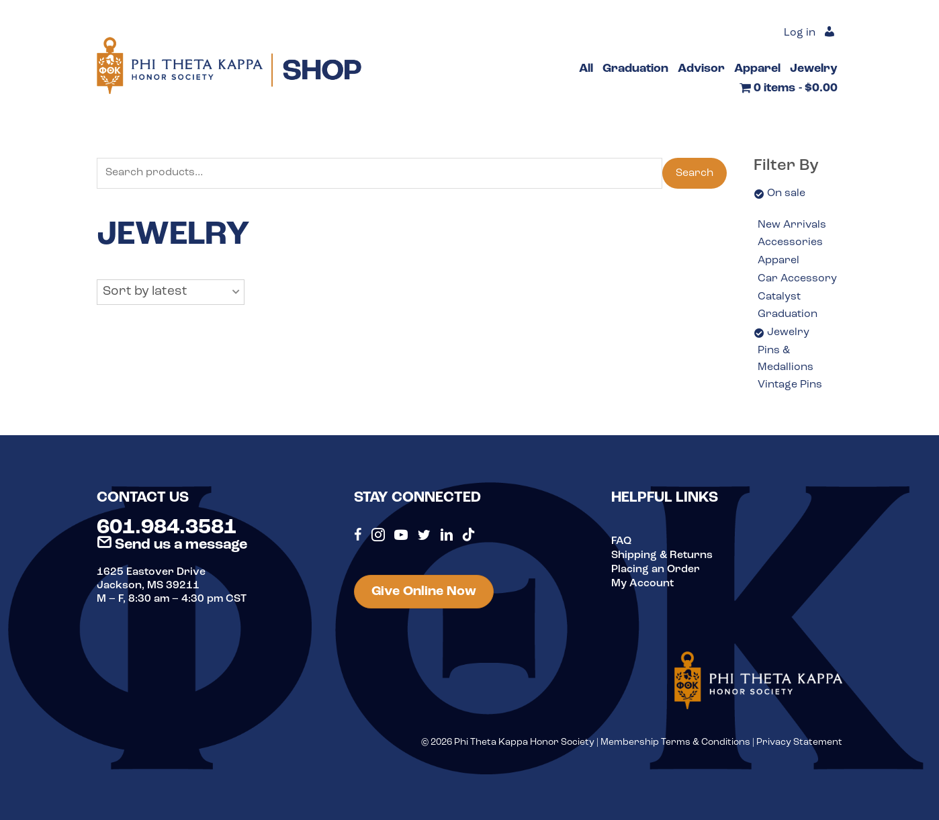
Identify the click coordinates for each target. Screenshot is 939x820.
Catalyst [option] (779, 296)
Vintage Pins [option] (790, 384)
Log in (799, 33)
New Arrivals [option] (792, 225)
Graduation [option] (787, 314)
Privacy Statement (799, 742)
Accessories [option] (790, 242)
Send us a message (172, 545)
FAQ (621, 541)
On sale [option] (786, 193)
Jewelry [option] (788, 332)
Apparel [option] (778, 260)
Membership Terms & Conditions (675, 742)
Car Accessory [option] (797, 278)
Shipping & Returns (662, 554)
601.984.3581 (166, 528)
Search (694, 173)
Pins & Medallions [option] (785, 359)
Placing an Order (655, 568)
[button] (170, 292)
